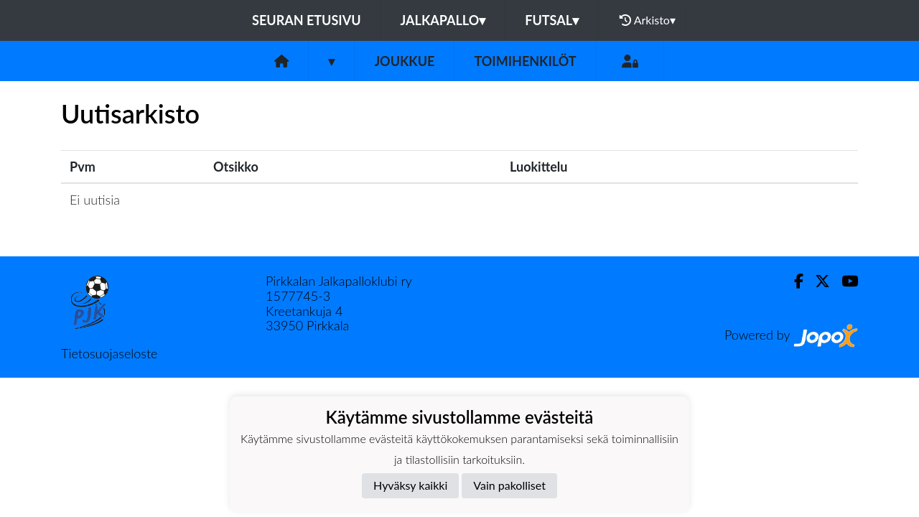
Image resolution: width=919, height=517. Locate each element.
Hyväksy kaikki (410, 485)
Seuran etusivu (306, 20)
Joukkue (404, 61)
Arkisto (648, 20)
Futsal (552, 20)
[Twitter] (816, 281)
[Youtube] (844, 281)
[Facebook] (793, 281)
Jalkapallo (443, 20)
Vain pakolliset (509, 485)
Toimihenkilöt (525, 61)
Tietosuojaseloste (109, 353)
